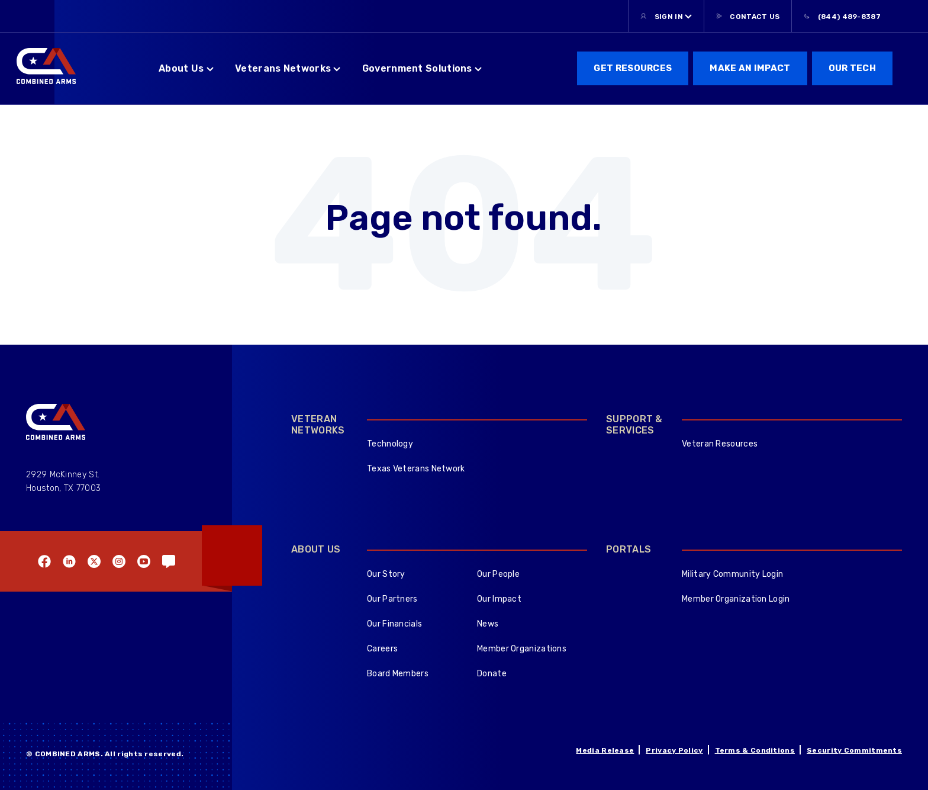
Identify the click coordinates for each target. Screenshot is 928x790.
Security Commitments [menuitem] (854, 750)
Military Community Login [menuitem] (732, 574)
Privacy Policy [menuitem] (674, 750)
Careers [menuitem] (382, 649)
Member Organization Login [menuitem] (736, 599)
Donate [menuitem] (492, 674)
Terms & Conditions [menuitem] (755, 750)
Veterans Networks (283, 68)
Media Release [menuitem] (605, 750)
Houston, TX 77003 (63, 488)
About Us (181, 68)
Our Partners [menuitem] (392, 599)
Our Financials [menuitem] (394, 624)
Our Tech (852, 68)
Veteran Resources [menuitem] (720, 444)
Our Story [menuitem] (386, 574)
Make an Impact (750, 68)
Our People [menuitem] (498, 574)
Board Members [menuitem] (397, 674)
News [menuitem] (487, 624)
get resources (633, 68)
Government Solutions (417, 68)
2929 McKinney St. (62, 475)
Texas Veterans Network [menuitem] (416, 469)
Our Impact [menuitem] (499, 599)
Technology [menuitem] (390, 444)
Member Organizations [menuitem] (521, 649)
